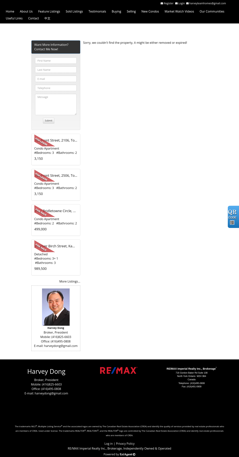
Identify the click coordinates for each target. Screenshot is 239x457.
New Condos (150, 11)
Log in (108, 444)
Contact (33, 18)
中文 (47, 18)
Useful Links (14, 18)
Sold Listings (74, 11)
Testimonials (97, 11)
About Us (26, 11)
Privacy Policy (125, 444)
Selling (131, 11)
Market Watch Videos (179, 11)
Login (182, 3)
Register (168, 3)
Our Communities (212, 11)
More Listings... (69, 281)
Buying (116, 11)
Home (10, 11)
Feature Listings (49, 11)
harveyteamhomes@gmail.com (207, 3)
